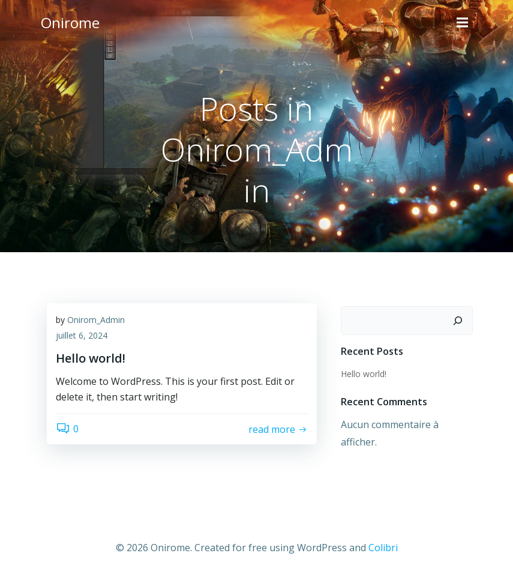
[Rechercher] (457, 320)
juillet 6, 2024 (81, 335)
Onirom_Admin (96, 319)
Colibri (383, 547)
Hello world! (363, 373)
